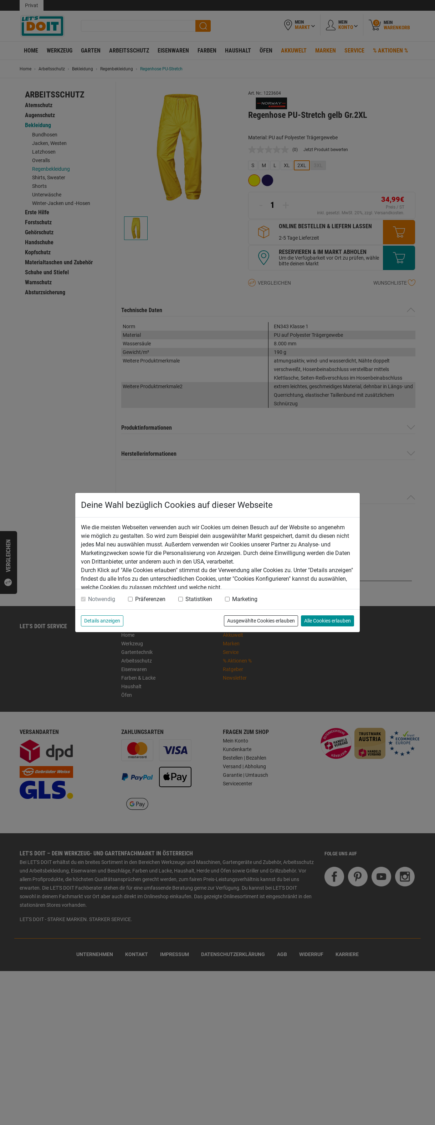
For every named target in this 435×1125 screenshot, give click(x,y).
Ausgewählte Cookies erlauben (261, 621)
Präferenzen (150, 599)
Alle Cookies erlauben (327, 621)
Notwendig (101, 599)
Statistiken (198, 599)
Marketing (244, 599)
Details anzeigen (102, 621)
